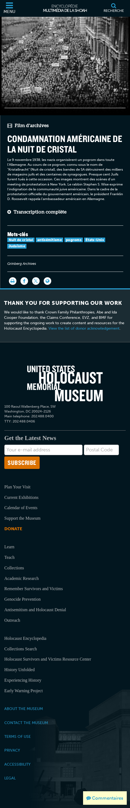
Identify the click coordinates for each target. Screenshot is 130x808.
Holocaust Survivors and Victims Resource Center (47, 659)
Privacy (12, 750)
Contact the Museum (26, 722)
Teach (9, 557)
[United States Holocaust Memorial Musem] (65, 383)
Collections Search (20, 649)
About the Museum (23, 708)
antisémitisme (49, 240)
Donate (13, 528)
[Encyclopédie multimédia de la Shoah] (65, 8)
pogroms (73, 240)
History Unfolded (19, 669)
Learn (9, 547)
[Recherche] (113, 8)
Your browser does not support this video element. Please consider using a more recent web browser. (65, 65)
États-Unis (94, 240)
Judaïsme (17, 246)
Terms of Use (17, 736)
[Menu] (9, 8)
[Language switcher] (47, 281)
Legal (10, 778)
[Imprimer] (12, 281)
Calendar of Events (20, 507)
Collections (14, 568)
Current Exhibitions (21, 497)
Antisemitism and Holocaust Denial (35, 609)
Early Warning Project (23, 690)
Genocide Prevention (22, 599)
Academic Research (21, 578)
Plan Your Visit (17, 487)
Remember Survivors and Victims (33, 588)
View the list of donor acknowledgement (84, 328)
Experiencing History (22, 680)
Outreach (12, 620)
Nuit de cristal (21, 240)
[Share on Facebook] (24, 281)
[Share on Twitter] (36, 281)
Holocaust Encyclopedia (25, 638)
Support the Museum (22, 518)
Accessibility (17, 764)
